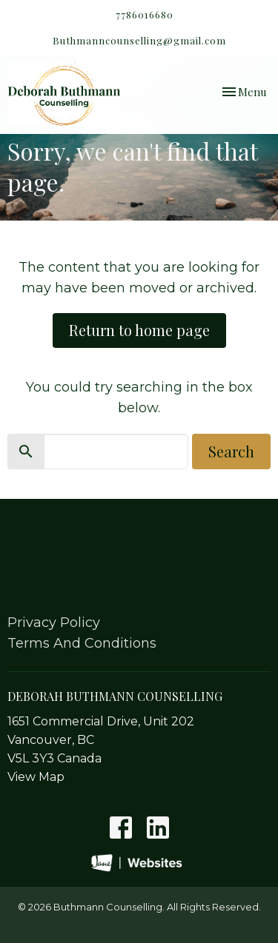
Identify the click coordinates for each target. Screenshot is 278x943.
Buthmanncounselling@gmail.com (139, 40)
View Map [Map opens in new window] (35, 777)
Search (231, 451)
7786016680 (144, 14)
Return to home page (139, 330)
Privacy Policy (53, 622)
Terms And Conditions (81, 643)
